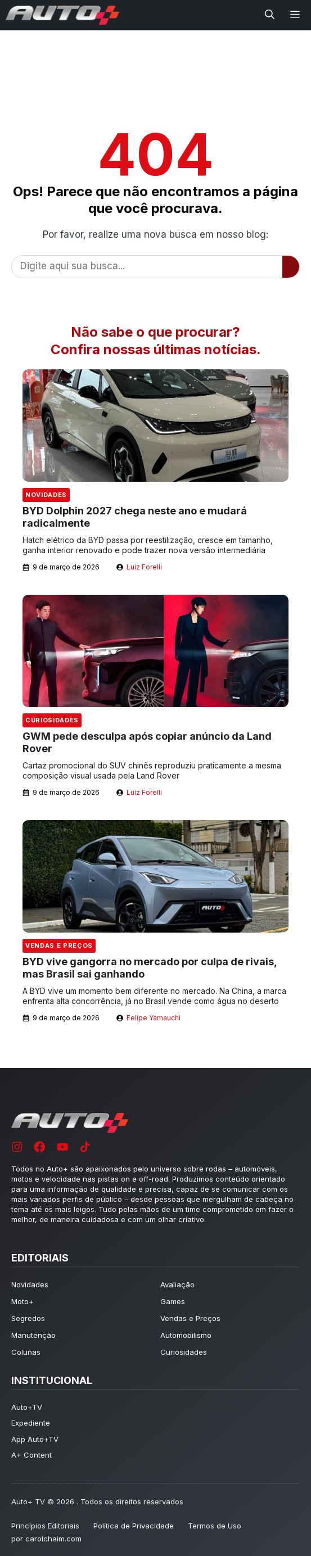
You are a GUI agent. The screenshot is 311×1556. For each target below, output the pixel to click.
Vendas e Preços (59, 945)
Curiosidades (52, 720)
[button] (269, 15)
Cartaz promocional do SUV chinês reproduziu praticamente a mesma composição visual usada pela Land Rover (151, 770)
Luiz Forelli (144, 567)
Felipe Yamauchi (154, 1018)
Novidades (46, 495)
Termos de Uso (214, 1525)
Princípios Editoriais (45, 1525)
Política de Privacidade (133, 1525)
